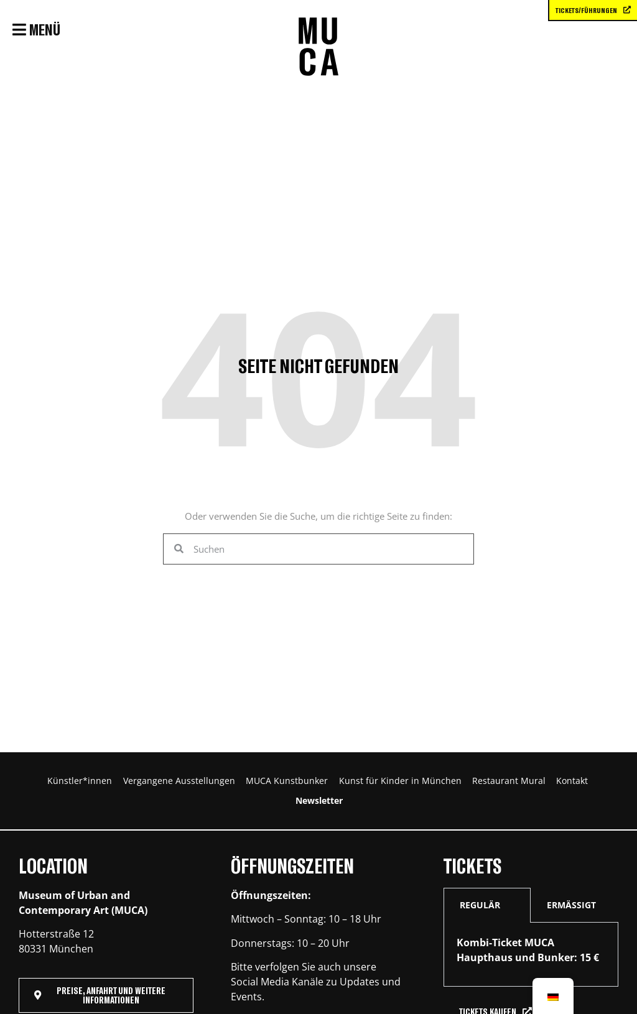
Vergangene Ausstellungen (229, 785)
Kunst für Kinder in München (501, 785)
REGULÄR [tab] (480, 923)
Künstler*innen (105, 785)
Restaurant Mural (248, 814)
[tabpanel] (531, 973)
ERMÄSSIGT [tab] (571, 923)
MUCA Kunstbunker (363, 785)
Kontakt (332, 814)
